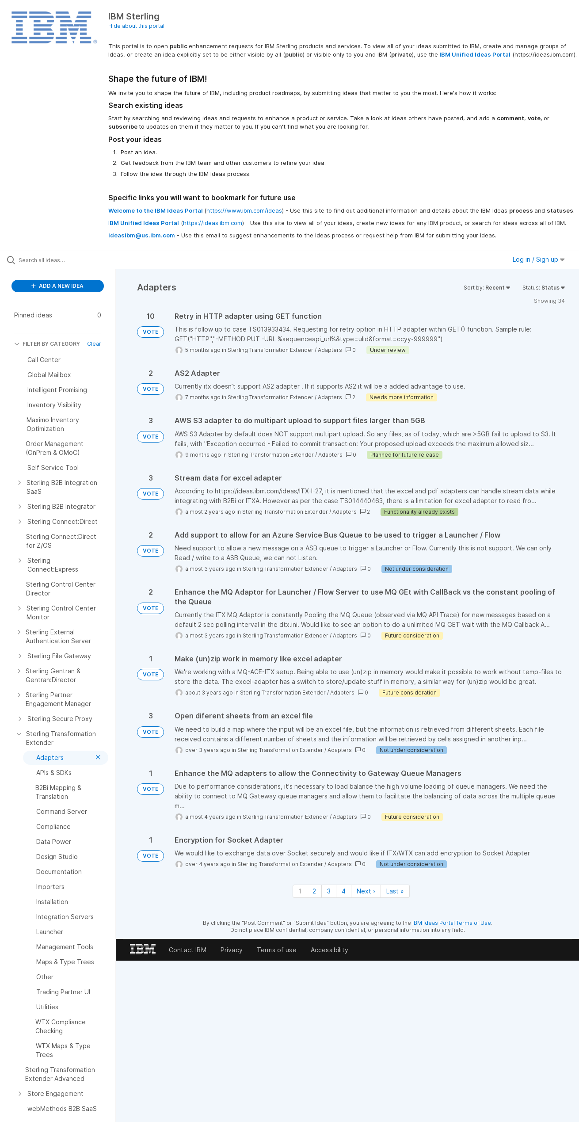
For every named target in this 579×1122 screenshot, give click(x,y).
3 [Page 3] (329, 891)
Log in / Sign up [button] (539, 259)
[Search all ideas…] (69, 260)
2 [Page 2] (314, 891)
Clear (94, 343)
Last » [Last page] (395, 891)
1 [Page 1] (299, 891)
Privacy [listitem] (232, 950)
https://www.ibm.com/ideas (244, 210)
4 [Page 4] (344, 891)
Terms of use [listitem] (277, 950)
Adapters (330, 350)
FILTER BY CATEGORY (47, 343)
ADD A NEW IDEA (57, 285)
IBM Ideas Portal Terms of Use (451, 923)
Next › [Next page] (366, 891)
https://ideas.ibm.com (212, 222)
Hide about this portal (136, 26)
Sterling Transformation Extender (270, 350)
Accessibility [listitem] (329, 950)
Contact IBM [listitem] (187, 950)
